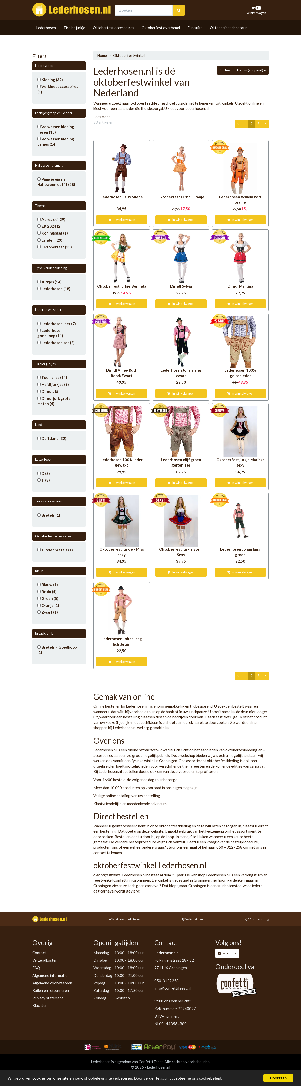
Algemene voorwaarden (52, 983)
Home (102, 55)
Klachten (39, 1005)
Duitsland (51, 438)
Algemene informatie (49, 975)
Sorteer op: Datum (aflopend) (243, 70)
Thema (40, 206)
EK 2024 (49, 226)
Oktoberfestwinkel (129, 55)
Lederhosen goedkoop (50, 333)
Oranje (48, 605)
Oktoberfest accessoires (113, 37)
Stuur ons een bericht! (172, 1001)
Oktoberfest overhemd (161, 37)
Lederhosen (46, 37)
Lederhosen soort (48, 310)
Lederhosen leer (56, 323)
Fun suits (194, 37)
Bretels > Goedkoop (57, 650)
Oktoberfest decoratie (229, 37)
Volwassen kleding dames (55, 141)
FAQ (36, 967)
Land (38, 425)
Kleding (50, 79)
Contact (39, 952)
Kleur (39, 571)
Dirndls (48, 391)
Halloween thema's (49, 165)
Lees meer (101, 116)
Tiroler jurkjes (45, 364)
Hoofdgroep (44, 66)
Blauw (47, 584)
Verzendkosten (44, 960)
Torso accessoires (48, 501)
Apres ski (51, 219)
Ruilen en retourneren (50, 990)
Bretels (48, 515)
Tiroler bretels (55, 550)
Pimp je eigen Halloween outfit (56, 182)
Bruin (47, 591)
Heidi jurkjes (53, 384)
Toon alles (52, 377)
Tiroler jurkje (74, 37)
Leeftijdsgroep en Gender (53, 113)
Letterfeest (43, 459)
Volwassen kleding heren (55, 129)
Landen (49, 240)
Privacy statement (47, 998)
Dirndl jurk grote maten (54, 401)
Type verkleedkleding (51, 268)
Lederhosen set (56, 342)
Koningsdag (52, 233)
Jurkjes (49, 282)
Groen (47, 598)
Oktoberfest (54, 247)
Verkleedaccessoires (57, 89)
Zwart (47, 612)
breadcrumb (44, 633)
